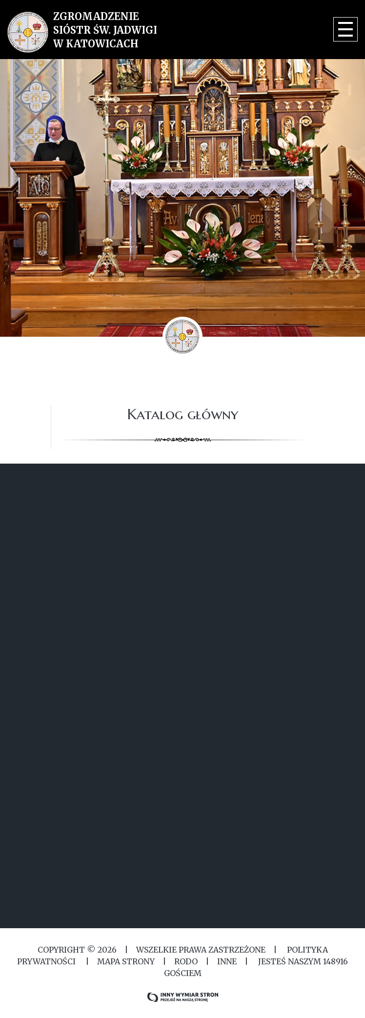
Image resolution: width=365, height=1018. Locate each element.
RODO (186, 961)
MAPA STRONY (126, 961)
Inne (227, 961)
